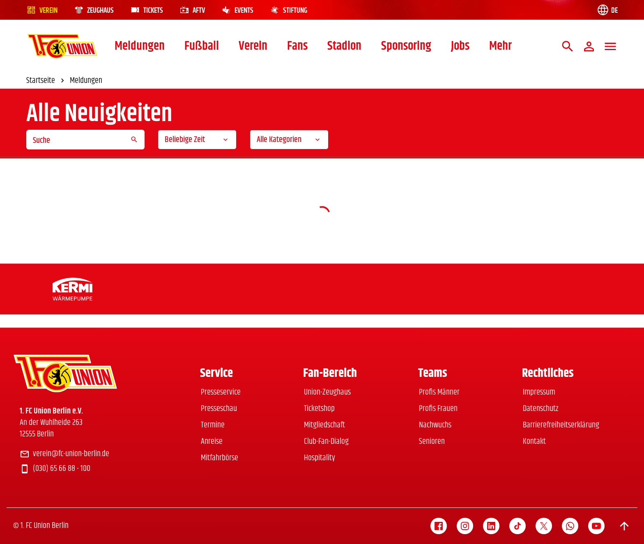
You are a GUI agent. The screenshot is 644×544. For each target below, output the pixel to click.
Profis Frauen (438, 408)
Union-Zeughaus (327, 392)
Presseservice (221, 392)
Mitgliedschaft (324, 425)
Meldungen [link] (86, 81)
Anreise (212, 441)
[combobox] (197, 139)
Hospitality (319, 458)
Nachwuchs (435, 425)
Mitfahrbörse (219, 458)
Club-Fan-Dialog (326, 441)
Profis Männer (439, 392)
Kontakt (534, 441)
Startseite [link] (46, 80)
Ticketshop (319, 408)
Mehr (500, 46)
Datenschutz (540, 408)
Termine (213, 425)
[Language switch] (607, 10)
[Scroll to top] (624, 526)
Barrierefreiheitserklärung (561, 425)
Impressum (539, 392)
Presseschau (219, 408)
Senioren (432, 441)
